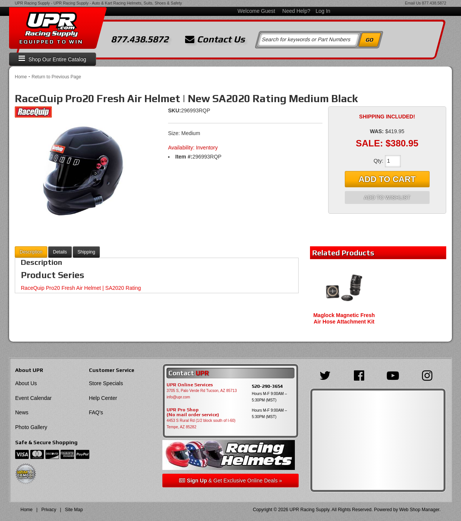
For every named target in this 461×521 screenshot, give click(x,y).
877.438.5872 (434, 3)
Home (21, 76)
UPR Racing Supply (32, 3)
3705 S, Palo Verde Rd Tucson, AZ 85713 (202, 391)
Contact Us (215, 39)
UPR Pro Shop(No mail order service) (193, 412)
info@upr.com (178, 397)
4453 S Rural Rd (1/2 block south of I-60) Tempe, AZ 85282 (201, 423)
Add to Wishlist (387, 197)
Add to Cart (387, 179)
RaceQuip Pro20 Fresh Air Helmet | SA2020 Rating (81, 288)
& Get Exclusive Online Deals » (230, 480)
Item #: (183, 157)
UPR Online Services (190, 384)
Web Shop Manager (419, 509)
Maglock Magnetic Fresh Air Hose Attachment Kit (344, 318)
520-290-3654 (267, 386)
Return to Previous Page (56, 76)
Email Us (413, 3)
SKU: (174, 110)
